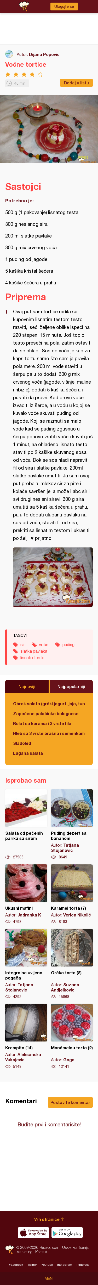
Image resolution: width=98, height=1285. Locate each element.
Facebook (16, 1265)
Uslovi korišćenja (75, 1247)
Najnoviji (27, 686)
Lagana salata (28, 753)
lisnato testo (32, 657)
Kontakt (41, 1252)
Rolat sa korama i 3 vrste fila (42, 723)
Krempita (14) (26, 1036)
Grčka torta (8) (72, 964)
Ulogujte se (64, 6)
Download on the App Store (33, 1232)
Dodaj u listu (76, 82)
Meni (49, 1278)
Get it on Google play (67, 1232)
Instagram (64, 1265)
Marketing (24, 1252)
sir (22, 644)
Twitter (32, 1265)
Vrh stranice (47, 1219)
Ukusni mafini (26, 894)
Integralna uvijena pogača (26, 964)
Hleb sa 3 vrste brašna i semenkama (49, 733)
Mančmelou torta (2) (72, 1036)
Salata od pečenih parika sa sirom (26, 824)
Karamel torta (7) (72, 894)
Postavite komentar (70, 1102)
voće (43, 644)
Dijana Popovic (44, 54)
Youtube (47, 1265)
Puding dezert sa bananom (72, 824)
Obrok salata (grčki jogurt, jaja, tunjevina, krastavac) (49, 703)
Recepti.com (9, 1249)
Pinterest (83, 1265)
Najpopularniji (71, 686)
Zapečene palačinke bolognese (45, 713)
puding (68, 644)
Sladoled (22, 743)
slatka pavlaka (33, 651)
